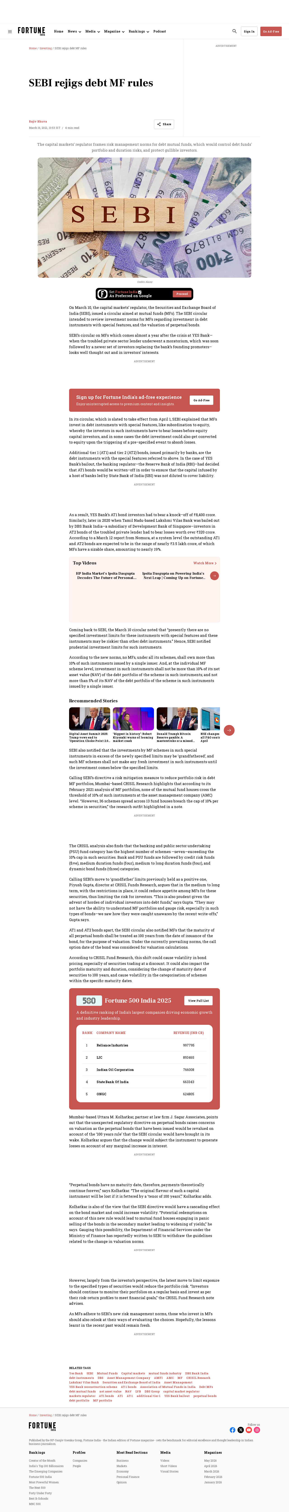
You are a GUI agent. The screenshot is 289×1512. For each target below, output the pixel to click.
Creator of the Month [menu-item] (42, 1460)
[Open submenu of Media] (92, 31)
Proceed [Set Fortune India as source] (182, 294)
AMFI (158, 1378)
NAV (128, 1391)
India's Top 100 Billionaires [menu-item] (46, 1466)
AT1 (120, 1396)
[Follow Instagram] (257, 1430)
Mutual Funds (107, 1373)
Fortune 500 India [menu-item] (40, 1477)
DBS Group (152, 1391)
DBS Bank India (196, 1373)
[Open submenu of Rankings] (139, 31)
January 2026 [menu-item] (213, 1482)
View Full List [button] (198, 1000)
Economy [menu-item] (123, 1471)
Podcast (159, 31)
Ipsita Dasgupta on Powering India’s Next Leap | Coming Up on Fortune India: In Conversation (173, 577)
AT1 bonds (106, 1396)
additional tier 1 (149, 1396)
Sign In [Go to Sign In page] (249, 31)
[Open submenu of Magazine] (114, 31)
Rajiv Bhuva (38, 121)
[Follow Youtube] (249, 1430)
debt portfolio (79, 1400)
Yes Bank (76, 1373)
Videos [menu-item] (164, 1460)
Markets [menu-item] (122, 1466)
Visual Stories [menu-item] (169, 1471)
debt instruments (81, 1378)
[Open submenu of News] (74, 31)
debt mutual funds (82, 1391)
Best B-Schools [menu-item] (38, 1498)
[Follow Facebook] (232, 1430)
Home (58, 31)
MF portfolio (102, 1400)
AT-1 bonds (128, 1387)
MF (180, 1378)
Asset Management (178, 1382)
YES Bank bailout (177, 1396)
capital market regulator (181, 1391)
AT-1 (130, 1396)
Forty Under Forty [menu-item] (40, 1493)
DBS (100, 1378)
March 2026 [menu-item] (211, 1471)
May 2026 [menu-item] (210, 1460)
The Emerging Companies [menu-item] (46, 1471)
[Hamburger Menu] (10, 31)
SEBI (89, 1373)
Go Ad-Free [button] (271, 31)
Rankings (37, 1452)
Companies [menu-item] (80, 1460)
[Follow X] (241, 1430)
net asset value (110, 1391)
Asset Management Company (128, 1378)
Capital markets (133, 1373)
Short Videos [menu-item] (168, 1466)
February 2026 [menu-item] (213, 1477)
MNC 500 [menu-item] (35, 1504)
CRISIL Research (198, 1378)
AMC (170, 1378)
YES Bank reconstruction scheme (93, 1387)
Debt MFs (206, 1387)
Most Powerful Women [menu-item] (44, 1482)
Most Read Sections (132, 1452)
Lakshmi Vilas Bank (84, 1382)
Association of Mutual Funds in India (168, 1387)
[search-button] (234, 31)
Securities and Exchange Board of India (131, 1382)
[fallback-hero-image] (89, 718)
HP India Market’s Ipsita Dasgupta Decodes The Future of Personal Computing (105, 577)
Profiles (79, 1452)
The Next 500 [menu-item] (37, 1487)
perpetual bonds (205, 1396)
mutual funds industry (165, 1373)
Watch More (203, 563)
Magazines (213, 1452)
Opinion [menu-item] (122, 1482)
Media (165, 1452)
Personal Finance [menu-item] (128, 1477)
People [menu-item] (77, 1466)
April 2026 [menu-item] (210, 1466)
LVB (138, 1391)
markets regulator (82, 1396)
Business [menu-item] (123, 1460)
